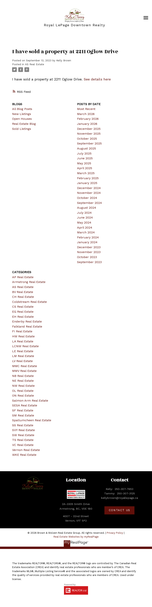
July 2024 (84, 212)
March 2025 (86, 173)
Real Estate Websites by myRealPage (76, 536)
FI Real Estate (22, 331)
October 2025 (87, 138)
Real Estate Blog (24, 124)
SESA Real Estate (24, 405)
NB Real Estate (23, 376)
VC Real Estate (23, 445)
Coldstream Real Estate (29, 302)
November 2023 (89, 252)
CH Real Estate (23, 297)
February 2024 (88, 237)
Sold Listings (21, 129)
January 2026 (87, 124)
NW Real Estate (23, 386)
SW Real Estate (23, 435)
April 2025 (84, 168)
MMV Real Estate (24, 371)
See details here (97, 79)
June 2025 (85, 158)
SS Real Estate (22, 425)
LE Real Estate (22, 351)
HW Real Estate (23, 336)
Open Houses (22, 119)
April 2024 (84, 227)
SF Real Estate (22, 410)
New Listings (21, 114)
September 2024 (89, 203)
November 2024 (89, 193)
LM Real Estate (23, 356)
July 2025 (84, 153)
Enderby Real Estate (27, 321)
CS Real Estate (23, 306)
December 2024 (89, 188)
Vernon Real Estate (26, 450)
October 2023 (87, 257)
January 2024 (87, 242)
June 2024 (85, 217)
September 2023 (89, 262)
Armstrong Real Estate (28, 282)
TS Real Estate (23, 440)
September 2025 (89, 143)
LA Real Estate (22, 341)
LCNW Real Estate (25, 346)
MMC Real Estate (24, 366)
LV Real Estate (22, 361)
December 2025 (89, 129)
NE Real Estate (23, 380)
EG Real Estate (23, 311)
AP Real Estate (23, 277)
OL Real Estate (23, 391)
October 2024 (87, 198)
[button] (119, 510)
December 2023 (89, 247)
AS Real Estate (34, 64)
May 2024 (84, 222)
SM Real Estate (23, 415)
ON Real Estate (23, 395)
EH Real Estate (23, 316)
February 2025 (88, 178)
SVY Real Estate (23, 430)
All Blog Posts (22, 109)
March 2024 (86, 232)
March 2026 (86, 114)
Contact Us (119, 510)
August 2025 (86, 148)
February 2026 (88, 119)
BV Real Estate (22, 292)
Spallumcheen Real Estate (31, 420)
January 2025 (87, 183)
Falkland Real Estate (27, 326)
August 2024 (86, 207)
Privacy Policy (115, 532)
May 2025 (84, 163)
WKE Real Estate (24, 455)
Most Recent (86, 109)
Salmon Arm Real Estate (30, 400)
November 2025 (89, 133)
